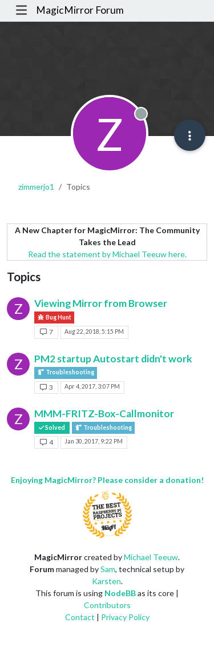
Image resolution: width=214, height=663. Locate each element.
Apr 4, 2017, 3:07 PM (92, 386)
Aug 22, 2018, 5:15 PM (94, 331)
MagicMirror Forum (80, 10)
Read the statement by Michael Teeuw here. (107, 254)
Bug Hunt (54, 317)
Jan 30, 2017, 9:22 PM (93, 441)
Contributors (107, 605)
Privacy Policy (125, 617)
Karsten (106, 581)
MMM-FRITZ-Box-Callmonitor (104, 414)
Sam (107, 569)
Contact (80, 617)
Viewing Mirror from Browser (100, 303)
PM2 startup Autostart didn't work (113, 359)
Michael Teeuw (151, 557)
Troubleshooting (65, 372)
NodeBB (120, 593)
